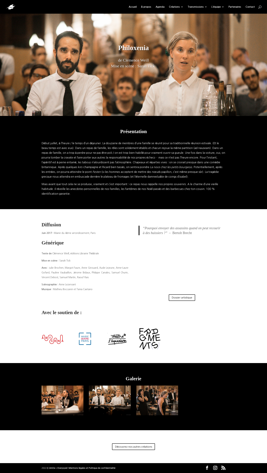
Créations (174, 7)
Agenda (160, 7)
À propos (146, 7)
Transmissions (196, 7)
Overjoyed (62, 468)
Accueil (133, 7)
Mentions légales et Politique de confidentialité (92, 468)
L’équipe (216, 7)
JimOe (52, 468)
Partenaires (235, 7)
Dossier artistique (182, 297)
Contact (250, 7)
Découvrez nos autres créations (133, 446)
